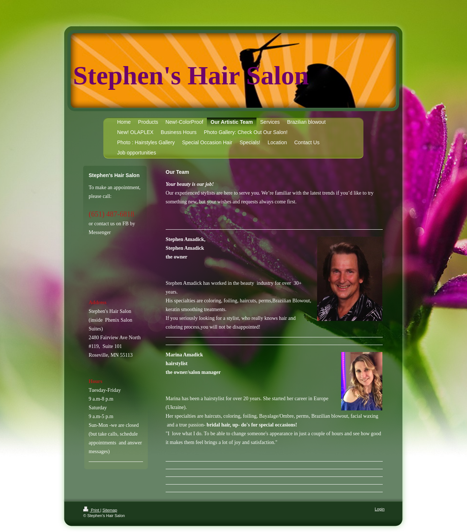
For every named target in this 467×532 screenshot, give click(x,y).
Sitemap (110, 510)
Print (91, 510)
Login (380, 509)
